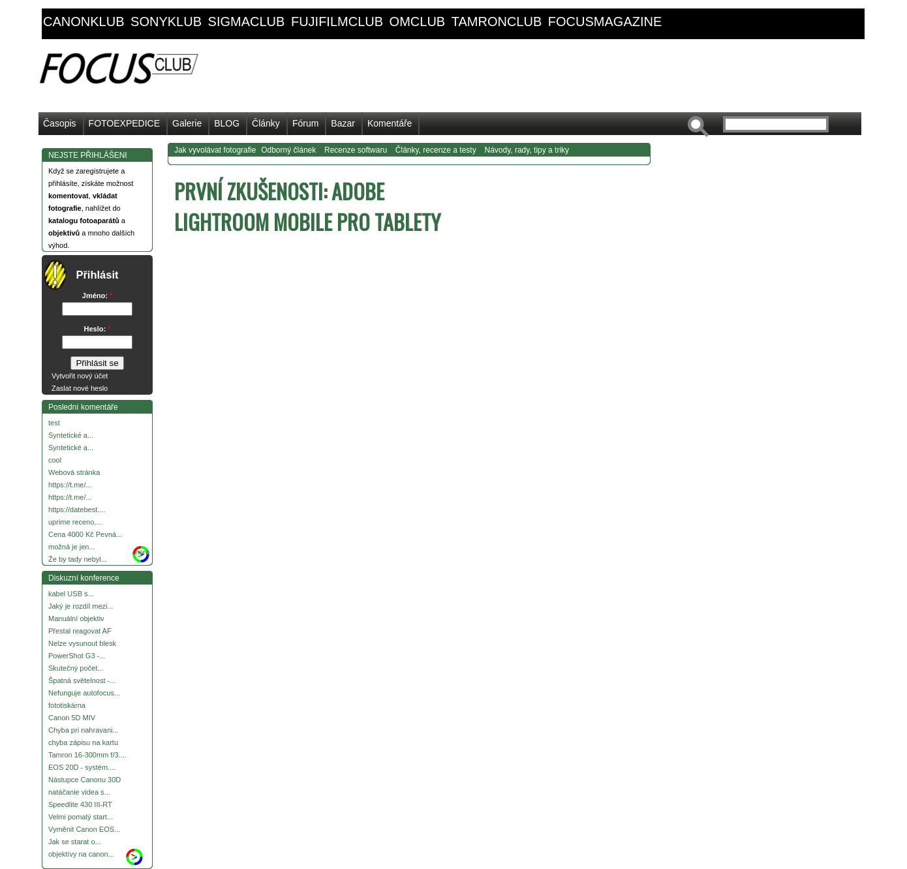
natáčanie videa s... (79, 792)
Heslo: (97, 329)
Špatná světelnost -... (81, 680)
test (54, 423)
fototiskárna (66, 705)
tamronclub (497, 21)
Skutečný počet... (75, 668)
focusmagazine (605, 21)
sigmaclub (246, 21)
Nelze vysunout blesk (82, 643)
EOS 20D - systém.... (81, 767)
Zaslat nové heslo (80, 388)
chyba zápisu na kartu (83, 742)
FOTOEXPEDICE (124, 123)
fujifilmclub (337, 21)
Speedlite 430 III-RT (80, 804)
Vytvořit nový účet (80, 376)
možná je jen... (71, 547)
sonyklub (166, 21)
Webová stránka (74, 472)
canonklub (83, 21)
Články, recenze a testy (435, 150)
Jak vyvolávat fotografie (215, 150)
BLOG (226, 123)
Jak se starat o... (74, 842)
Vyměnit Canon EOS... (84, 829)
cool (54, 460)
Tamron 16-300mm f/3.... (87, 755)
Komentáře (389, 123)
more (141, 552)
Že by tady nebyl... (77, 559)
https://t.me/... (70, 485)
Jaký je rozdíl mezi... (81, 606)
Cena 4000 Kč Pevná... (85, 534)
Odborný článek (288, 150)
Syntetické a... (70, 435)
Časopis (59, 123)
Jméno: (97, 295)
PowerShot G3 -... (76, 656)
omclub (418, 21)
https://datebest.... (76, 509)
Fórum (305, 123)
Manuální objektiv (76, 618)
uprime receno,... (75, 522)
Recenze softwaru (355, 150)
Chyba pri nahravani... (83, 730)
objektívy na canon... (81, 854)
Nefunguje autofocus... (84, 693)
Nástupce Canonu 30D (84, 780)
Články (266, 123)
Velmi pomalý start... (80, 817)
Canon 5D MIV (71, 718)
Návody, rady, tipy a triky (526, 150)
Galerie (187, 123)
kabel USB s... (71, 594)
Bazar (343, 123)
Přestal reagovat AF (80, 631)
